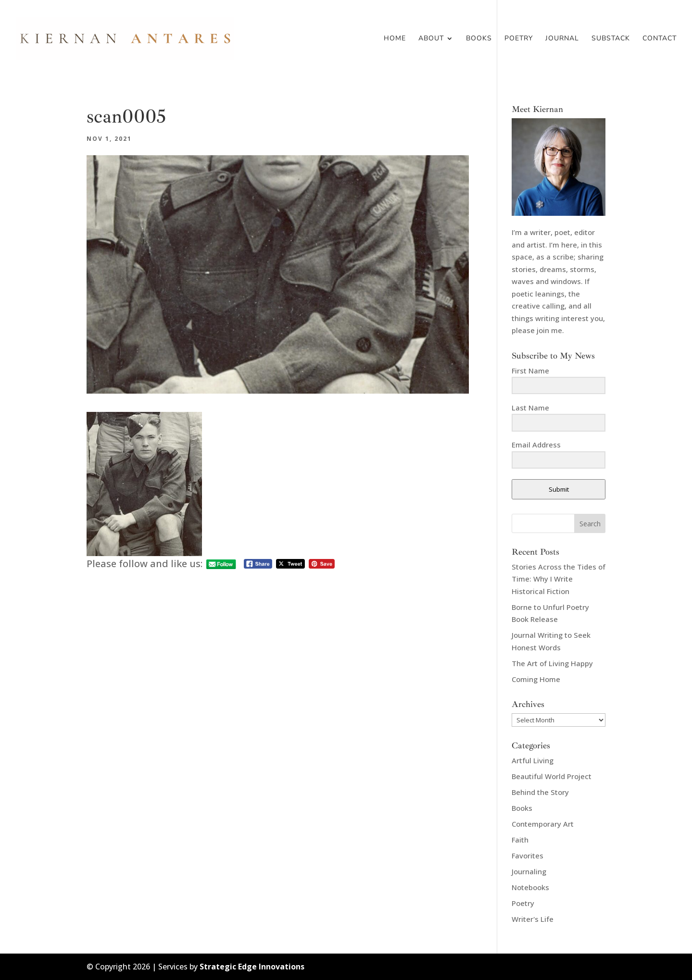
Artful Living (533, 760)
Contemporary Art (543, 824)
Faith (520, 839)
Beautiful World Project (551, 776)
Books (479, 39)
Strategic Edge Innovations (252, 966)
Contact (659, 39)
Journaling (529, 871)
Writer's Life (533, 919)
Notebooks (530, 887)
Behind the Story (540, 792)
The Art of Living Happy (552, 663)
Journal (562, 39)
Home (395, 39)
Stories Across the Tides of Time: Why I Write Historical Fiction (558, 579)
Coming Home (536, 679)
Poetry (518, 39)
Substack (610, 39)
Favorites (527, 855)
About (431, 39)
